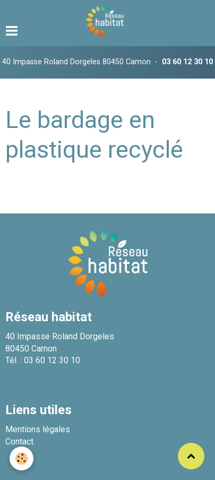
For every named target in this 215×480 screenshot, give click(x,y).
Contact (19, 441)
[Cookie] (21, 458)
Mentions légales (37, 429)
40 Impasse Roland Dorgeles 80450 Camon (76, 61)
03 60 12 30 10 (187, 61)
